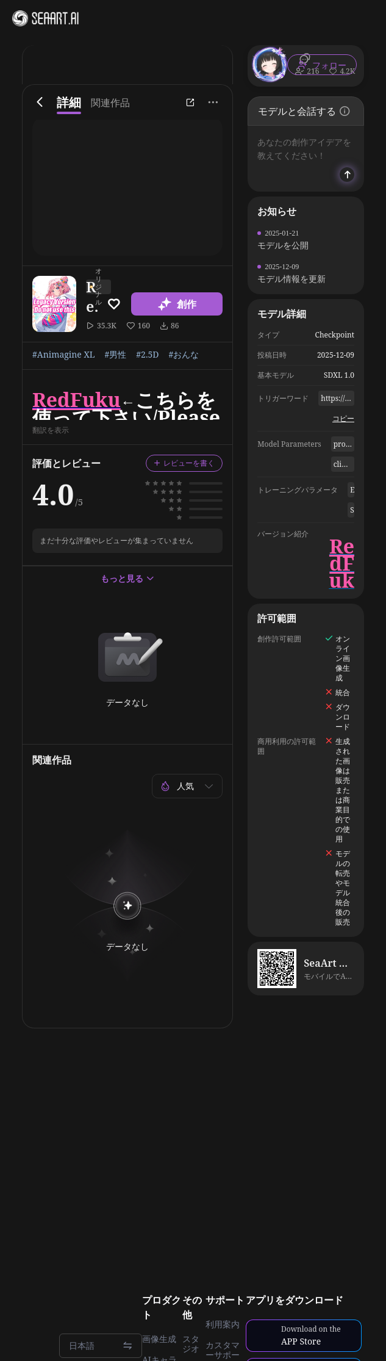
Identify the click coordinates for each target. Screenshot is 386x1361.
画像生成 (159, 1339)
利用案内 (223, 1324)
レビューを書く (184, 463)
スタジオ (190, 1344)
